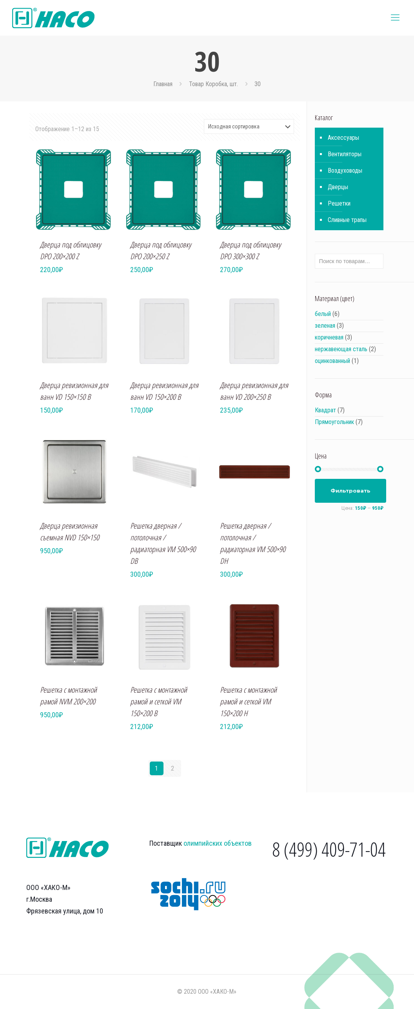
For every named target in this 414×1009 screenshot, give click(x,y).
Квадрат (325, 410)
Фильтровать (350, 490)
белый (323, 314)
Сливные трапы (347, 220)
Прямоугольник (334, 422)
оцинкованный (332, 361)
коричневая (329, 337)
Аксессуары (343, 137)
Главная (162, 84)
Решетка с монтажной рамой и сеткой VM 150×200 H (248, 701)
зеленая (325, 325)
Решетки (339, 203)
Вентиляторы (344, 154)
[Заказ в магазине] (249, 126)
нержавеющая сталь (341, 349)
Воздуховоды (345, 170)
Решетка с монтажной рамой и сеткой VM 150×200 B (158, 701)
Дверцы (338, 187)
